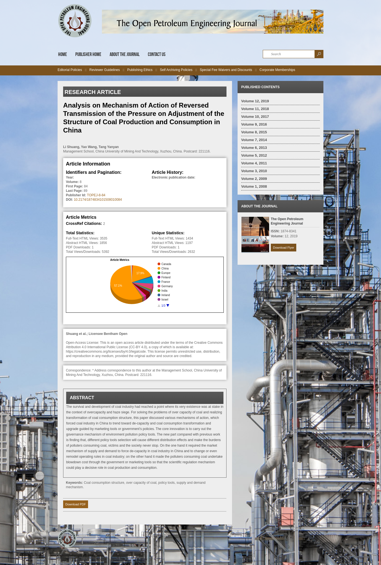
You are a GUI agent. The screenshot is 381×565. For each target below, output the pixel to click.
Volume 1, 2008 (254, 186)
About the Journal (125, 54)
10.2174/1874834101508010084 (98, 200)
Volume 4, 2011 (254, 163)
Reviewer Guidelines (104, 70)
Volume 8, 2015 (254, 132)
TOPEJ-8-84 (96, 195)
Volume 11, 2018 (255, 109)
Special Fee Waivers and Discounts (226, 70)
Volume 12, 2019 (255, 101)
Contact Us (157, 54)
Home (62, 54)
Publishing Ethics (139, 70)
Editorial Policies (70, 70)
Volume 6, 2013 (254, 148)
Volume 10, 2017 (255, 116)
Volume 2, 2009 (254, 179)
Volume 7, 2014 (254, 140)
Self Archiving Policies (176, 70)
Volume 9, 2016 (254, 124)
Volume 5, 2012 (254, 155)
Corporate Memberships (277, 70)
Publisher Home (88, 54)
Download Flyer (283, 247)
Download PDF (75, 504)
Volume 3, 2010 (254, 171)
